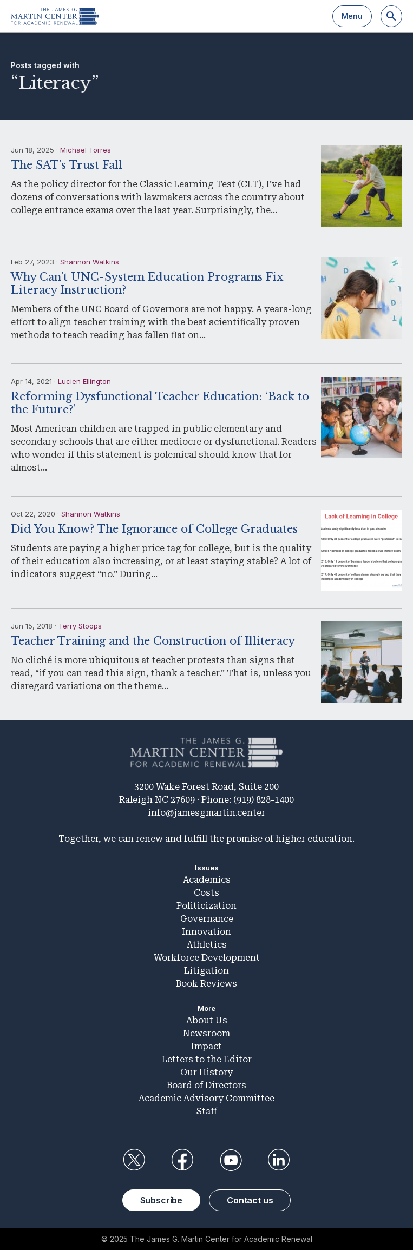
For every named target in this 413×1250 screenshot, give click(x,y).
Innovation (206, 932)
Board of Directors (206, 1085)
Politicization (206, 906)
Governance (206, 919)
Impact (206, 1046)
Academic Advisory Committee (206, 1098)
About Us (206, 1020)
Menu (352, 16)
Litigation (206, 970)
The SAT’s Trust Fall (66, 164)
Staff (206, 1111)
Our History (206, 1072)
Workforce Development (207, 958)
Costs (206, 893)
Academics (207, 880)
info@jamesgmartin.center (206, 813)
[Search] (391, 16)
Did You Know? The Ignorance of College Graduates (154, 529)
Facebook (182, 1160)
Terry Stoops (80, 625)
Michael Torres (85, 149)
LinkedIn (279, 1160)
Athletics (207, 945)
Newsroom (206, 1033)
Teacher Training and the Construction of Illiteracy (153, 640)
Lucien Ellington (84, 381)
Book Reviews (206, 983)
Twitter (134, 1160)
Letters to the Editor (207, 1059)
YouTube (230, 1160)
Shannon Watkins (89, 261)
